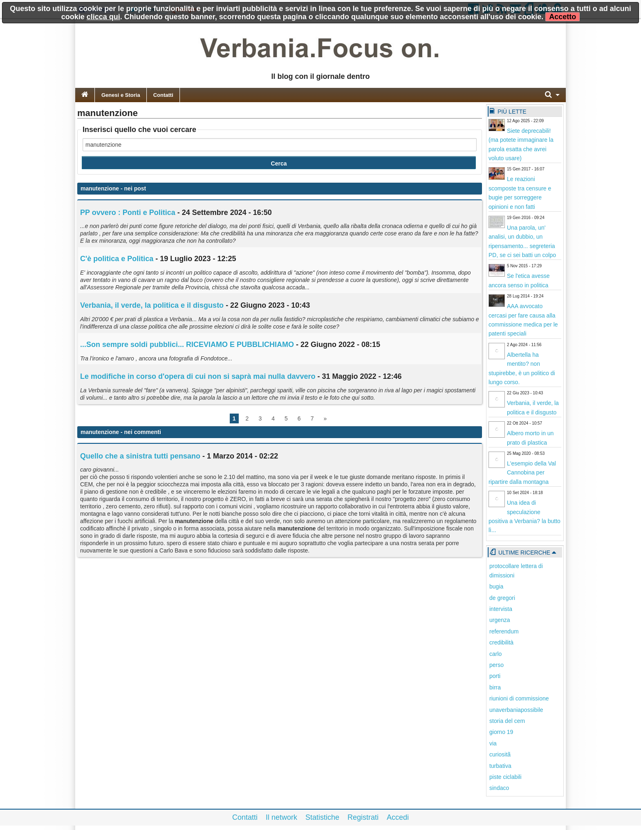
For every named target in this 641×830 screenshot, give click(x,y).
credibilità (501, 642)
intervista (500, 609)
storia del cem (507, 721)
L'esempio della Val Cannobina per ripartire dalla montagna (522, 472)
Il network (281, 817)
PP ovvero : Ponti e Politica (127, 212)
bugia (496, 586)
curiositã (500, 754)
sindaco (499, 788)
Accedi (398, 817)
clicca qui (103, 17)
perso (496, 665)
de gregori (502, 598)
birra (495, 687)
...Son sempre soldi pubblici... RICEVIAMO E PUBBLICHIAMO (187, 344)
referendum (504, 631)
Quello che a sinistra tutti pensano (140, 456)
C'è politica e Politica (116, 259)
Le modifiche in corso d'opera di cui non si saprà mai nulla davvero (197, 376)
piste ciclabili (505, 777)
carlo (495, 654)
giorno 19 (501, 732)
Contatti (163, 95)
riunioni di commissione (519, 698)
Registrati (363, 817)
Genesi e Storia (120, 95)
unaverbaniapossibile (516, 710)
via (493, 743)
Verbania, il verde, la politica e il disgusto (152, 305)
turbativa (500, 766)
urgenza (499, 620)
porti (494, 676)
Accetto (562, 17)
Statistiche (322, 817)
